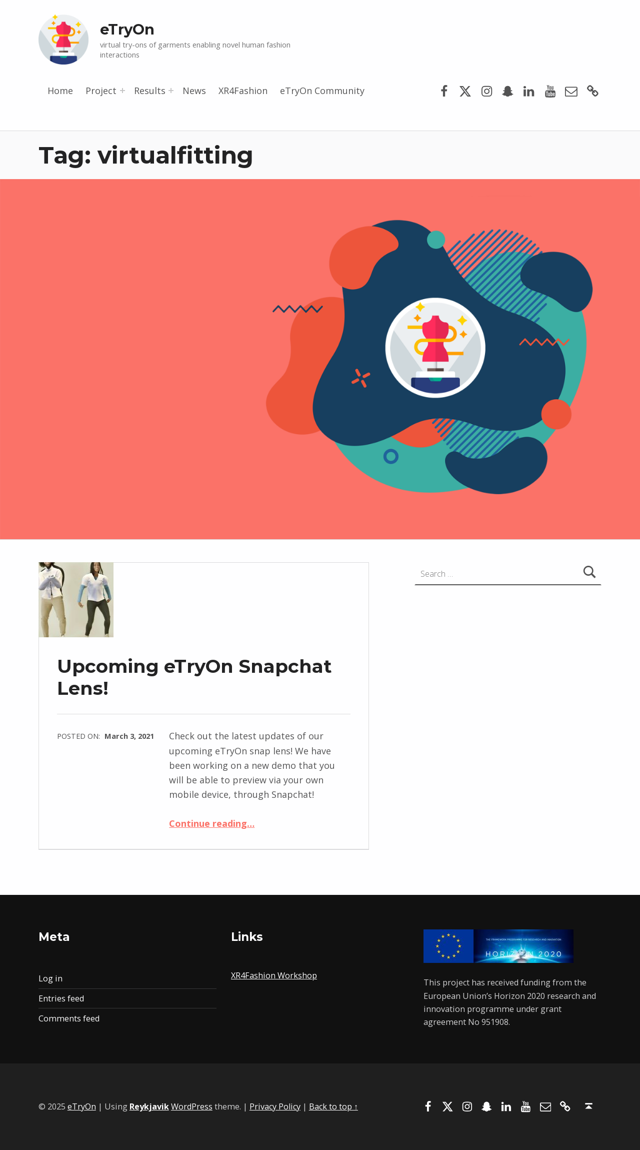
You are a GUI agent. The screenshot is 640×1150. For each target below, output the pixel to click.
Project (101, 91)
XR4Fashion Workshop (274, 975)
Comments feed (69, 1018)
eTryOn (127, 29)
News (194, 91)
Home (60, 91)
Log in (50, 978)
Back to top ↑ (333, 1106)
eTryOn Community (322, 91)
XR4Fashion (243, 91)
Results (150, 91)
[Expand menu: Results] (171, 90)
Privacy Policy (275, 1106)
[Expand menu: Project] (122, 90)
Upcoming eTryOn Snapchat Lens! (194, 677)
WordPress (191, 1106)
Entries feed (61, 998)
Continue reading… (211, 823)
